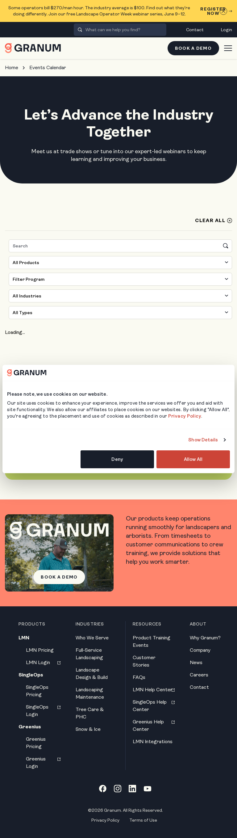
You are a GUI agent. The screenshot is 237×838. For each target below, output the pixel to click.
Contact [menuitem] (195, 29)
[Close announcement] (223, 11)
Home (11, 67)
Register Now (216, 11)
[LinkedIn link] (132, 788)
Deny (117, 459)
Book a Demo (193, 48)
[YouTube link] (147, 788)
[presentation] (79, 29)
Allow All (193, 459)
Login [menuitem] (226, 29)
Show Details (203, 440)
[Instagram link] (117, 788)
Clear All (210, 220)
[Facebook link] (102, 788)
